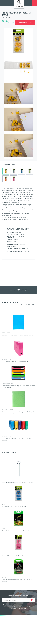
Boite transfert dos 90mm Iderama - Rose (15, 361)
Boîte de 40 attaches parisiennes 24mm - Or (16, 531)
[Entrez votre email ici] (18, 600)
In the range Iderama (10, 302)
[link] (3, 3)
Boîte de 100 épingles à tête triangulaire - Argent (17, 482)
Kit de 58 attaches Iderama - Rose (12, 555)
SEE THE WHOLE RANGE (27, 304)
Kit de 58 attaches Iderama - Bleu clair (14, 506)
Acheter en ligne (25, 23)
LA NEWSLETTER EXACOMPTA (18, 595)
